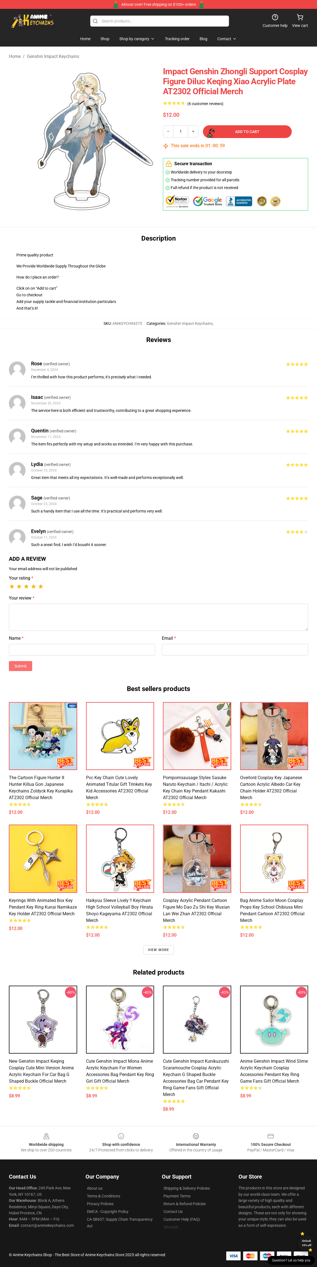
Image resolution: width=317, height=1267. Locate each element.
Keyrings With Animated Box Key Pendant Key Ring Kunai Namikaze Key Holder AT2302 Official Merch (43, 907)
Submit (20, 666)
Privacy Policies (100, 1204)
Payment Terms (176, 1196)
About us (94, 1188)
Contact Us (173, 1211)
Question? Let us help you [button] (291, 1260)
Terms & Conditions (103, 1196)
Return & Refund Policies (184, 1204)
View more (158, 950)
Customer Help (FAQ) (181, 1219)
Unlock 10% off (306, 1243)
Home (15, 56)
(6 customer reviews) (205, 103)
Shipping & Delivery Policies (186, 1188)
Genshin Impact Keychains (53, 56)
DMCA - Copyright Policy (108, 1211)
